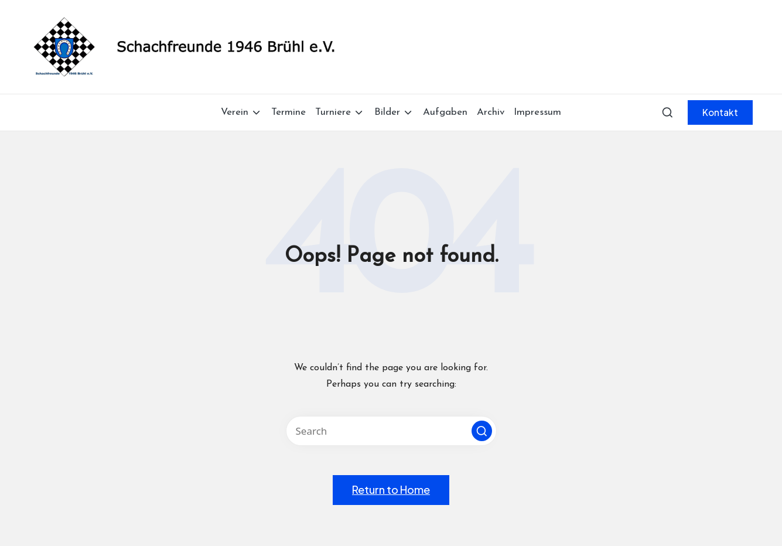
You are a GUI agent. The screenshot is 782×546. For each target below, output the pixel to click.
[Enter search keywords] (391, 431)
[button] (720, 112)
